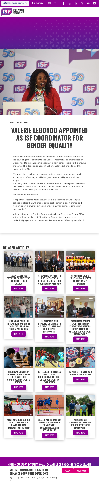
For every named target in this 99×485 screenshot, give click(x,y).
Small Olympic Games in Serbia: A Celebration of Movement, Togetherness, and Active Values (49, 425)
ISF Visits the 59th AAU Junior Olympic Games (80, 373)
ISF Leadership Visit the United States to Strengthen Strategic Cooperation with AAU (49, 279)
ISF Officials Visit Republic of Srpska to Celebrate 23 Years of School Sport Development (49, 326)
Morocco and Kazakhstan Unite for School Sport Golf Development (80, 423)
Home (12, 122)
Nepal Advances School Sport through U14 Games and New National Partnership (18, 423)
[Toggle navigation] (85, 12)
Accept (68, 470)
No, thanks (81, 470)
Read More (18, 288)
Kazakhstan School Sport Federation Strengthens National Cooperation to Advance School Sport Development (80, 328)
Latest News (22, 122)
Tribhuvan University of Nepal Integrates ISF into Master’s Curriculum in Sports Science (18, 377)
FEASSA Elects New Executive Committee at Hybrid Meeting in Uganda (18, 279)
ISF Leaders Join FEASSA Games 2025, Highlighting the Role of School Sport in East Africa (49, 377)
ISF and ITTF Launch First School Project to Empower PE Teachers (80, 279)
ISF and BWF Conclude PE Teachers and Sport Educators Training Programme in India (18, 325)
